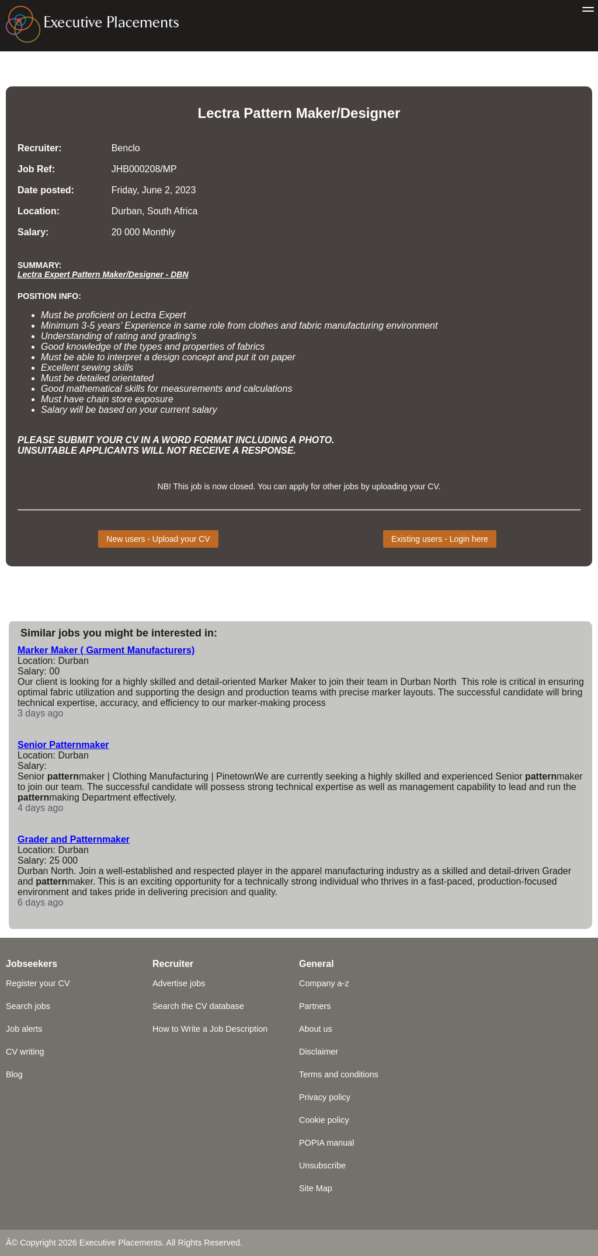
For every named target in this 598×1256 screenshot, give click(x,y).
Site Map (315, 1188)
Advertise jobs (178, 983)
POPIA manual (326, 1142)
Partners (315, 1006)
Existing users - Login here (439, 539)
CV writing (25, 1051)
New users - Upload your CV (158, 539)
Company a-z (324, 983)
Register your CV (38, 983)
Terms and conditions (338, 1074)
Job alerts (24, 1029)
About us (315, 1029)
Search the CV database (198, 1006)
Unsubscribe (322, 1165)
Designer (370, 113)
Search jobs (28, 1006)
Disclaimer (318, 1051)
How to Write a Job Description (209, 1029)
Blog (14, 1074)
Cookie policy (324, 1120)
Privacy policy (324, 1097)
